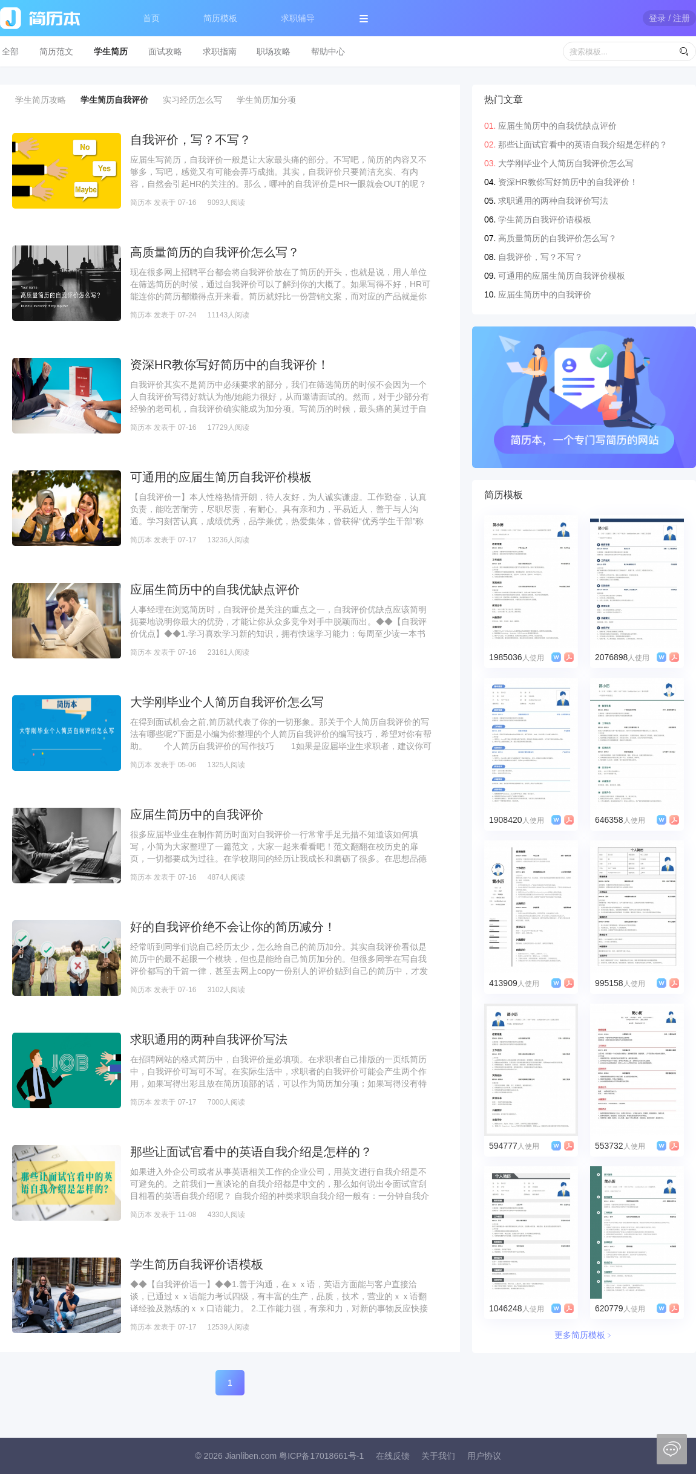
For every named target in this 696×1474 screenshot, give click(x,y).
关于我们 (438, 1456)
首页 (151, 18)
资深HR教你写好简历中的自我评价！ (229, 364)
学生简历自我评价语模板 (196, 1264)
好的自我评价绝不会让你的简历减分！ (233, 926)
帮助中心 (328, 51)
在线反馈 (393, 1456)
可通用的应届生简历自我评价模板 (221, 477)
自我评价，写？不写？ (190, 139)
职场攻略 (274, 51)
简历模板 (220, 18)
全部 (10, 51)
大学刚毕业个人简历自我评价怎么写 (227, 702)
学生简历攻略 (40, 100)
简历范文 (56, 51)
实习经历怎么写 (192, 100)
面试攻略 (165, 51)
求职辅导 (298, 18)
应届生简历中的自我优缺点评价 (215, 589)
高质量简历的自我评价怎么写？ (215, 252)
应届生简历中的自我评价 (196, 814)
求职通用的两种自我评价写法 (208, 1039)
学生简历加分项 (266, 100)
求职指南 (220, 51)
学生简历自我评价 (114, 100)
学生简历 (111, 51)
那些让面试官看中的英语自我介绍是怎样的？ (251, 1151)
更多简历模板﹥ (584, 1335)
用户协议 (484, 1456)
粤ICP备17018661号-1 (321, 1456)
